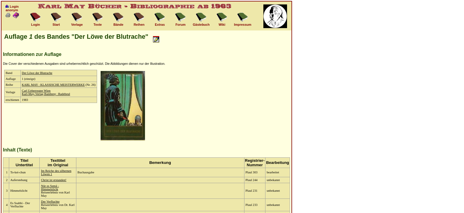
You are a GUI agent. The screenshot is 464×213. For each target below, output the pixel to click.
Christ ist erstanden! (53, 180)
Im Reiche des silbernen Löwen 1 (56, 172)
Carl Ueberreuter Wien (36, 90)
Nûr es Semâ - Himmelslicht (50, 187)
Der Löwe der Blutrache (37, 73)
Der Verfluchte (50, 201)
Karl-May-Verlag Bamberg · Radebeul (46, 94)
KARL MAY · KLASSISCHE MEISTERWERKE (53, 84)
